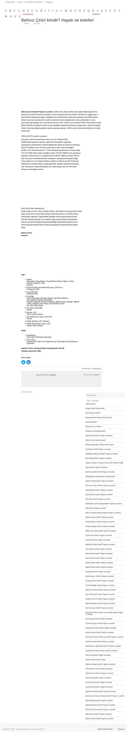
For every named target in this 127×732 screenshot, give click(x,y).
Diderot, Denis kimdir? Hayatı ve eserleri (99, 517)
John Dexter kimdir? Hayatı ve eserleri (99, 549)
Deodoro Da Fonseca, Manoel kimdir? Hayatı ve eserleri (105, 696)
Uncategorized (96, 368)
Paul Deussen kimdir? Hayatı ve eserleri (99, 608)
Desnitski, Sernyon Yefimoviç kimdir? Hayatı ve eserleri (105, 637)
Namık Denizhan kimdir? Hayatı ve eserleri (100, 705)
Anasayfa (10, 2)
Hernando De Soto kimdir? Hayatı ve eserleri (101, 628)
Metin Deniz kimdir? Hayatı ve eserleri (99, 714)
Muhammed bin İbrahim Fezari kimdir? (99, 417)
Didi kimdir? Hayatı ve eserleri (96, 508)
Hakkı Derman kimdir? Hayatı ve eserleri (99, 673)
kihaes (53, 375)
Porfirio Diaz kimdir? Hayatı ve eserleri (99, 535)
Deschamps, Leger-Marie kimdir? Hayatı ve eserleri (103, 646)
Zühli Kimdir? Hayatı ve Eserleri (96, 467)
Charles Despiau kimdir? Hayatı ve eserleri (100, 623)
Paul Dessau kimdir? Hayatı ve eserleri (99, 619)
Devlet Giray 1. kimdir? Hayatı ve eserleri (100, 576)
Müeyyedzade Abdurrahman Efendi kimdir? (100, 476)
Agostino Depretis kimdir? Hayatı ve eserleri (101, 691)
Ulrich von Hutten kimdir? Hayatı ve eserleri (100, 485)
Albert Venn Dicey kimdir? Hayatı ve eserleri (101, 531)
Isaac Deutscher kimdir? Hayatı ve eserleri (100, 594)
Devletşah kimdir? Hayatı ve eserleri (98, 572)
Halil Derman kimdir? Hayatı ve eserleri (99, 669)
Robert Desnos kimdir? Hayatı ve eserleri (100, 632)
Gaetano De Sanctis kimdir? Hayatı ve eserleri (101, 651)
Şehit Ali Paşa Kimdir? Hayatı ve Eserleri (100, 481)
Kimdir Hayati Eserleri (105, 729)
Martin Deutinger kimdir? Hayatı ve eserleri (100, 603)
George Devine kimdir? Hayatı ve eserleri (100, 581)
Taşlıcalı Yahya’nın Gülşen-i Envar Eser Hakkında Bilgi (104, 463)
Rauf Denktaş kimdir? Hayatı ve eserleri (99, 700)
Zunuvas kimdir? (91, 422)
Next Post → (97, 14)
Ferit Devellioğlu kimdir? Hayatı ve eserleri (100, 585)
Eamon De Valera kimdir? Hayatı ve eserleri (101, 590)
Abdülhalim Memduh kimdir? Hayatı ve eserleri (102, 454)
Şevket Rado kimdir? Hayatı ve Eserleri (99, 436)
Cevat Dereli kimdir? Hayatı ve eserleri (99, 682)
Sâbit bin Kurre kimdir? (93, 426)
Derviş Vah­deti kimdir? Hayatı (96, 660)
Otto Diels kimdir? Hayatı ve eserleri (98, 499)
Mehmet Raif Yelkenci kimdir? (96, 440)
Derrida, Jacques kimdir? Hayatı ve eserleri (100, 664)
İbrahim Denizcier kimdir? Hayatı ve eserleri (101, 709)
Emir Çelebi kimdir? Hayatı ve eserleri (99, 458)
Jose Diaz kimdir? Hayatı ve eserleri (98, 540)
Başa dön (121, 729)
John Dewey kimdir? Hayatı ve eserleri (99, 558)
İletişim (49, 2)
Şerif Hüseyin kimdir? (93, 413)
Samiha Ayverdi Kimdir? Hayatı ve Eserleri (100, 472)
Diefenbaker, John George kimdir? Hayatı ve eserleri (104, 504)
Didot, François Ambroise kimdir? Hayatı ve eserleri (103, 513)
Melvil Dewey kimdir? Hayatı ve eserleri (99, 553)
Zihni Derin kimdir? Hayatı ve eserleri (98, 678)
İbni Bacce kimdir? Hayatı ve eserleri (98, 449)
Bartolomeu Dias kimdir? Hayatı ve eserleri (100, 544)
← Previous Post (27, 14)
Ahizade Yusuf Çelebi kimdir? (96, 431)
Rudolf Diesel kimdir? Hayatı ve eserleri (99, 490)
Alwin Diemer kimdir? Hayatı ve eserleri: (99, 495)
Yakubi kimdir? (91, 404)
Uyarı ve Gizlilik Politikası (30, 2)
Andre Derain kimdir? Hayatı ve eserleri (99, 687)
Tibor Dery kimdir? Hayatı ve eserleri (98, 655)
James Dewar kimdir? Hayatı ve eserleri (99, 563)
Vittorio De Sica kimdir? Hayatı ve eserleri (100, 641)
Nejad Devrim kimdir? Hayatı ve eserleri (99, 567)
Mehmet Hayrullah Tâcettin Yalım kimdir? (100, 445)
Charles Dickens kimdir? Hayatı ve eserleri (100, 526)
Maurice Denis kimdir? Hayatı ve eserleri (99, 719)
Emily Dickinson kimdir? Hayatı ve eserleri (100, 522)
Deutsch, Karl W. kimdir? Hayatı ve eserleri (100, 599)
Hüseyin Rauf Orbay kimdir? (95, 408)
